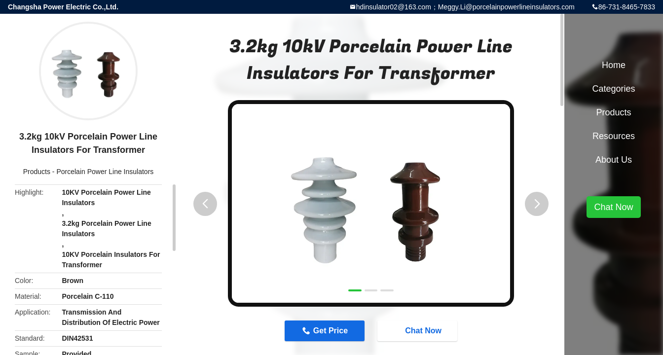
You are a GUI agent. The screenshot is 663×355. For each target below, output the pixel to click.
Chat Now (418, 330)
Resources (613, 136)
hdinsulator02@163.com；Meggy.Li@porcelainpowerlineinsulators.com (465, 7)
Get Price (330, 330)
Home (614, 65)
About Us (613, 160)
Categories (613, 89)
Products (36, 172)
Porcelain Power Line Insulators (104, 172)
